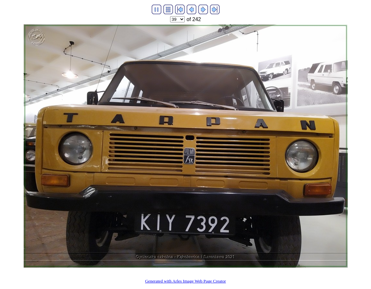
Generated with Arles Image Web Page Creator (185, 281)
